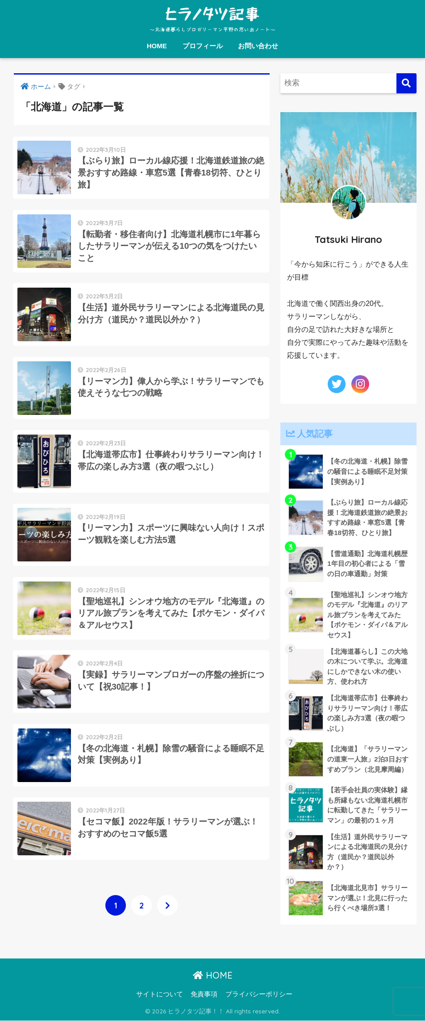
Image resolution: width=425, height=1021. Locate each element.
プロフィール (203, 46)
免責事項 (204, 994)
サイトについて (159, 994)
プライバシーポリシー (258, 994)
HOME (157, 46)
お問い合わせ (258, 46)
